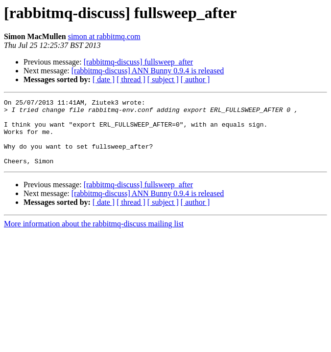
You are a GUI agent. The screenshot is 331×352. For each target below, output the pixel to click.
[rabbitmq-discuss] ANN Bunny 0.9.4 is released (147, 70)
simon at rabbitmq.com (104, 36)
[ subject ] (163, 79)
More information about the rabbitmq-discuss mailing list (94, 237)
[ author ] (195, 79)
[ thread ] (131, 79)
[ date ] (104, 79)
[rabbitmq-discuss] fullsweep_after (138, 62)
